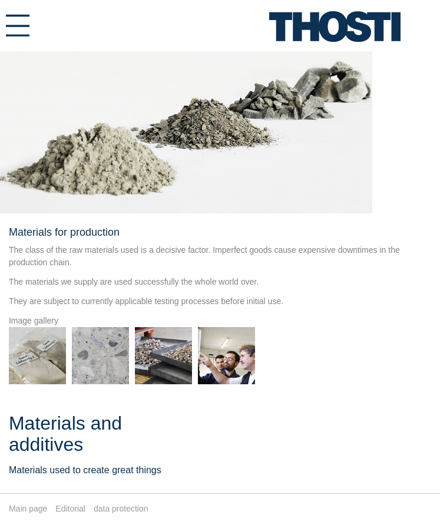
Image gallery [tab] (33, 320)
